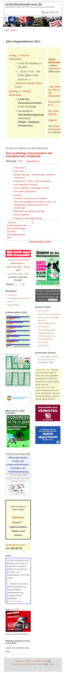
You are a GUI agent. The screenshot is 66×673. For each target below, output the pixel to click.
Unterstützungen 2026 (18, 274)
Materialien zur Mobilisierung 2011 (29, 211)
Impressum (19, 661)
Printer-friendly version (40, 242)
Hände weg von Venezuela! (49, 314)
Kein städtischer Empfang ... (26, 185)
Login (40, 664)
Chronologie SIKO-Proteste (19, 298)
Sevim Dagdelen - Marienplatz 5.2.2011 (32, 188)
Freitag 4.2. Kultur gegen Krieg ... (29, 218)
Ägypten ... (54, 120)
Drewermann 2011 (42, 370)
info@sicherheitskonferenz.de (24, 664)
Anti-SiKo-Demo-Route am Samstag (30, 198)
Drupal (51, 664)
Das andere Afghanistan (25, 191)
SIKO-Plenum (43, 311)
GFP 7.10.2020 (15, 601)
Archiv (10, 302)
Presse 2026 (43, 342)
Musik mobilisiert (21, 215)
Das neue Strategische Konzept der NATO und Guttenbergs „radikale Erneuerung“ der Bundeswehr (35, 205)
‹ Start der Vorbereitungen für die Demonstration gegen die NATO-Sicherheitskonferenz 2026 (17, 230)
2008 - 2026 (10, 30)
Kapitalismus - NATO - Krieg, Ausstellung (32, 181)
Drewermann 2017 (42, 387)
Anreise (17, 195)
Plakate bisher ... (14, 305)
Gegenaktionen (32, 161)
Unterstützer (54, 68)
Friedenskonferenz (25, 83)
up (33, 222)
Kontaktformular (39, 661)
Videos (28, 661)
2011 (21, 161)
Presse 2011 (19, 168)
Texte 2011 (19, 171)
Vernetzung (12, 295)
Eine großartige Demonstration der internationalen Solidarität (29, 155)
